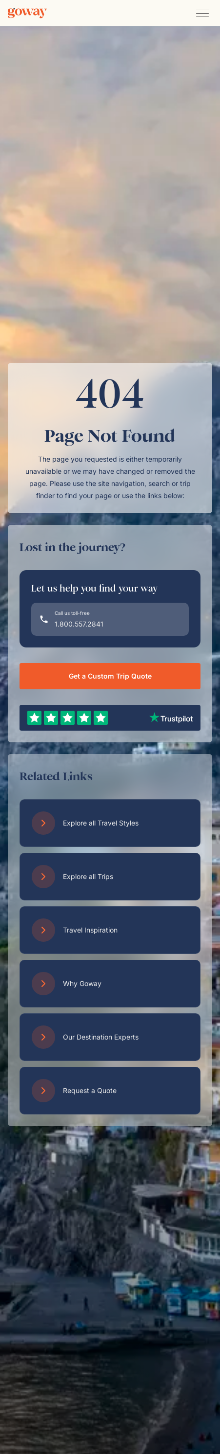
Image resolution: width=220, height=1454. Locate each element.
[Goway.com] (27, 13)
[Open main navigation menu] (202, 13)
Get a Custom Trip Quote (110, 676)
